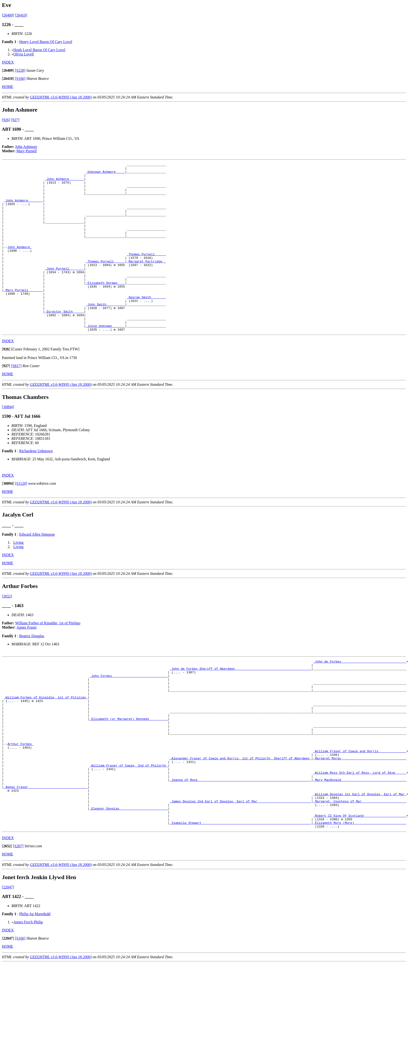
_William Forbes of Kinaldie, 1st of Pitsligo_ (46, 739)
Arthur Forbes (20, 795)
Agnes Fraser (26, 661)
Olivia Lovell (23, 54)
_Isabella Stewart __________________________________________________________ (240, 889)
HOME (7, 87)
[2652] (7, 630)
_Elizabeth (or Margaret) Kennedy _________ (129, 764)
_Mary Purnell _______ (23, 316)
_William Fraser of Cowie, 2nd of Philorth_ (129, 820)
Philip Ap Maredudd (34, 981)
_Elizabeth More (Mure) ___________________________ (359, 889)
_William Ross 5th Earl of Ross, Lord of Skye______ (359, 829)
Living (18, 576)
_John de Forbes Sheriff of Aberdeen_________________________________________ (240, 704)
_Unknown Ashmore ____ (105, 174)
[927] (15, 120)
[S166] (20, 78)
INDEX (8, 62)
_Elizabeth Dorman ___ (105, 307)
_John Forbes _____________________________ (129, 713)
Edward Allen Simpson (36, 568)
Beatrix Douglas (31, 670)
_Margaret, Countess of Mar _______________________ (359, 863)
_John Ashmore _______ (64, 182)
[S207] (18, 913)
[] (8, 70)
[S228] (20, 70)
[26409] (8, 15)
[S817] (16, 399)
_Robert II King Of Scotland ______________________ (359, 881)
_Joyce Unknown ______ (105, 359)
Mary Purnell (26, 151)
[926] (6, 120)
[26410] (21, 15)
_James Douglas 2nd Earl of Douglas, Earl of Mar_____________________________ (240, 863)
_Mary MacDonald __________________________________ (359, 838)
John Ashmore (26, 147)
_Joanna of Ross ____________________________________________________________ (240, 838)
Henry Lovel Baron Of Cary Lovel (45, 42)
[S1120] (21, 517)
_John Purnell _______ (64, 290)
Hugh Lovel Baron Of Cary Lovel (39, 50)
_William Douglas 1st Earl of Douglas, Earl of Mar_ (359, 855)
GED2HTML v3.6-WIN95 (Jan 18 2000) (61, 97)
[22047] (8, 954)
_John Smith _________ (105, 333)
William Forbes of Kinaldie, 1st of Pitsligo (48, 657)
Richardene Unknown (36, 485)
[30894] (8, 441)
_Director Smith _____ (64, 341)
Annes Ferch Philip (28, 989)
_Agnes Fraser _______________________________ (46, 846)
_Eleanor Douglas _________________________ (129, 872)
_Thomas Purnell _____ (146, 273)
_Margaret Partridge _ (146, 281)
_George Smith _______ (146, 324)
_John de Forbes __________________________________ (359, 696)
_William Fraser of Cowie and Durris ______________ (359, 803)
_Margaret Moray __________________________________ (359, 812)
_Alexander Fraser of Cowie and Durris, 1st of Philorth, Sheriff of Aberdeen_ (240, 812)
